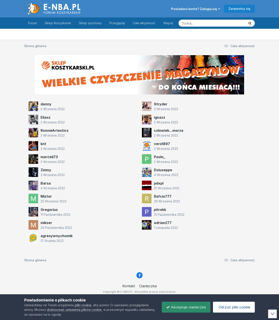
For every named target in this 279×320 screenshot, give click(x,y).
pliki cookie (83, 305)
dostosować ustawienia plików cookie (74, 309)
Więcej (168, 23)
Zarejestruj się (239, 8)
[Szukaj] (201, 23)
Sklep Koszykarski (58, 23)
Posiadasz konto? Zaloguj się (195, 9)
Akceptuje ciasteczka (186, 307)
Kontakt (128, 286)
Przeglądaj (117, 23)
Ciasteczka (148, 286)
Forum (32, 23)
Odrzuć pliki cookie (234, 307)
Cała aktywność (144, 23)
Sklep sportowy (90, 23)
